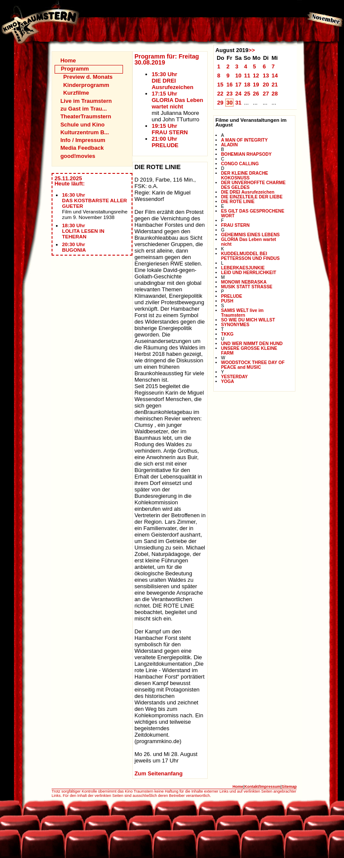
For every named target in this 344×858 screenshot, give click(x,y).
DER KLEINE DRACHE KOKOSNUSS (244, 175)
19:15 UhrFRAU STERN (170, 129)
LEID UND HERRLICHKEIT (248, 272)
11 (247, 75)
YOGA (227, 381)
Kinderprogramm (86, 85)
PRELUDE (231, 296)
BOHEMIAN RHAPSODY (246, 154)
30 (229, 102)
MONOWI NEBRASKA (244, 282)
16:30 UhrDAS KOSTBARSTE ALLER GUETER (94, 200)
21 (274, 84)
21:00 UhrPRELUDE (165, 142)
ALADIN (229, 144)
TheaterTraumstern (85, 116)
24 (238, 93)
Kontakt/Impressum (262, 786)
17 (238, 84)
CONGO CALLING (240, 163)
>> (252, 50)
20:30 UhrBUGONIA (74, 247)
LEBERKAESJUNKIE (243, 267)
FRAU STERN (235, 225)
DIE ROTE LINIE (238, 201)
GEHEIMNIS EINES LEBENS (250, 234)
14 (274, 75)
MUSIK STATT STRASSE (247, 286)
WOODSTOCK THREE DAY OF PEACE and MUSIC (253, 365)
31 (238, 102)
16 (229, 84)
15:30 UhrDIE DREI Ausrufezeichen (173, 80)
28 (274, 93)
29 (220, 102)
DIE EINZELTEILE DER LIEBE (252, 196)
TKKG (227, 334)
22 (220, 93)
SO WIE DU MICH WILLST (248, 320)
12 (256, 75)
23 (229, 93)
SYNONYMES (235, 324)
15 (220, 84)
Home (68, 60)
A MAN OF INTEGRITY (244, 140)
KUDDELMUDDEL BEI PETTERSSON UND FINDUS (250, 256)
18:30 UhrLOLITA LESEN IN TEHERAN (83, 230)
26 (256, 93)
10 (238, 75)
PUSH (227, 301)
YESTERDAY (234, 376)
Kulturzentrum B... (84, 132)
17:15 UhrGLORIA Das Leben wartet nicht (177, 100)
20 (266, 84)
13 (266, 75)
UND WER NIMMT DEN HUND (252, 343)
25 (247, 93)
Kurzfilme (76, 93)
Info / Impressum (82, 140)
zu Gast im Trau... (83, 108)
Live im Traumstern (86, 101)
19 (256, 84)
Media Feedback (82, 148)
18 (247, 84)
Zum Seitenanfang (159, 773)
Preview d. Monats (88, 77)
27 (266, 93)
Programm (75, 68)
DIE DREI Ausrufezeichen (247, 192)
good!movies (77, 156)
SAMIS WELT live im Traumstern (242, 313)
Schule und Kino (82, 124)
